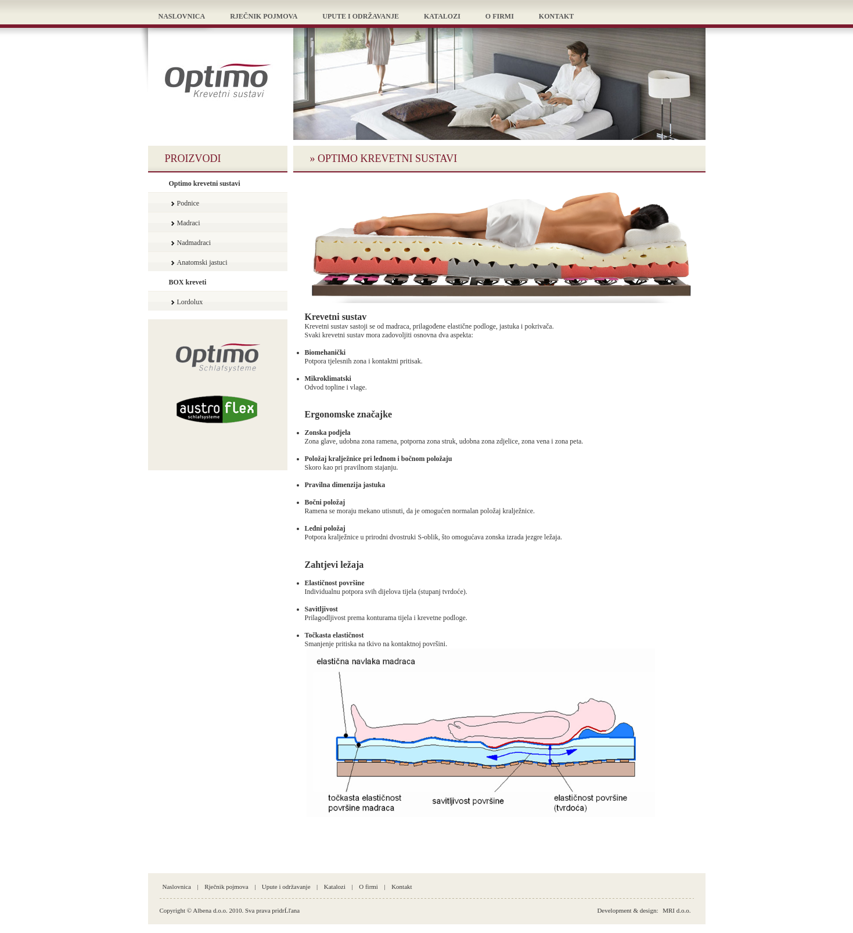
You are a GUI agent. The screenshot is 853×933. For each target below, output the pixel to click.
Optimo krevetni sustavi (204, 183)
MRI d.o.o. (676, 910)
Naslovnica (177, 886)
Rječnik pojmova (226, 886)
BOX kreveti (188, 282)
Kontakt (401, 886)
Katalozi (334, 886)
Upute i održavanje (286, 886)
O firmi (368, 886)
